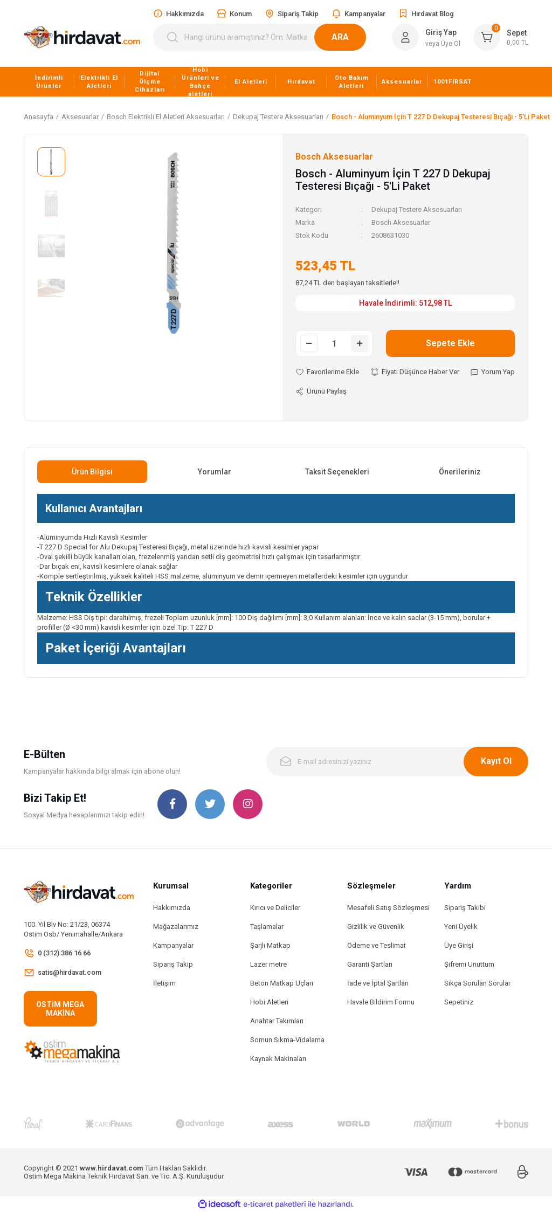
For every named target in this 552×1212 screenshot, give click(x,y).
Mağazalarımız (175, 926)
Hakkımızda (171, 908)
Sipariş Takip (173, 964)
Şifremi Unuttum (469, 964)
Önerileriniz (460, 471)
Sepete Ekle (450, 343)
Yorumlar (214, 471)
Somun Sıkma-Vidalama (287, 1040)
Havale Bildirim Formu (381, 1002)
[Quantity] (334, 343)
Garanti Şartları (369, 964)
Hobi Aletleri (269, 1002)
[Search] (266, 37)
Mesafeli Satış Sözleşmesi (388, 908)
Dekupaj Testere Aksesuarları (416, 209)
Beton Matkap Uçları (281, 983)
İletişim (164, 983)
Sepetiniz (458, 1002)
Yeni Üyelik (461, 926)
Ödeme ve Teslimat (376, 945)
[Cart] (500, 37)
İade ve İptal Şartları (378, 983)
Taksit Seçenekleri (337, 471)
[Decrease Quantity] (309, 343)
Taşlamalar (267, 926)
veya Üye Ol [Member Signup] (442, 43)
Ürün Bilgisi (92, 471)
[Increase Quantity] (359, 343)
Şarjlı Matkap (270, 945)
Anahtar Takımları (276, 1021)
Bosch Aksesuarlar (400, 222)
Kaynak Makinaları (278, 1059)
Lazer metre (268, 964)
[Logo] (82, 37)
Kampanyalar (173, 945)
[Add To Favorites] (327, 372)
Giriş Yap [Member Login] (441, 32)
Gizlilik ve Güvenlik (375, 926)
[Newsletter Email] (397, 761)
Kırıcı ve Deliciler (275, 908)
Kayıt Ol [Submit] (496, 761)
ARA (353, 37)
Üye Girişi (458, 945)
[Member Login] (405, 37)
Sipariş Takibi (465, 908)
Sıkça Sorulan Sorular (477, 983)
